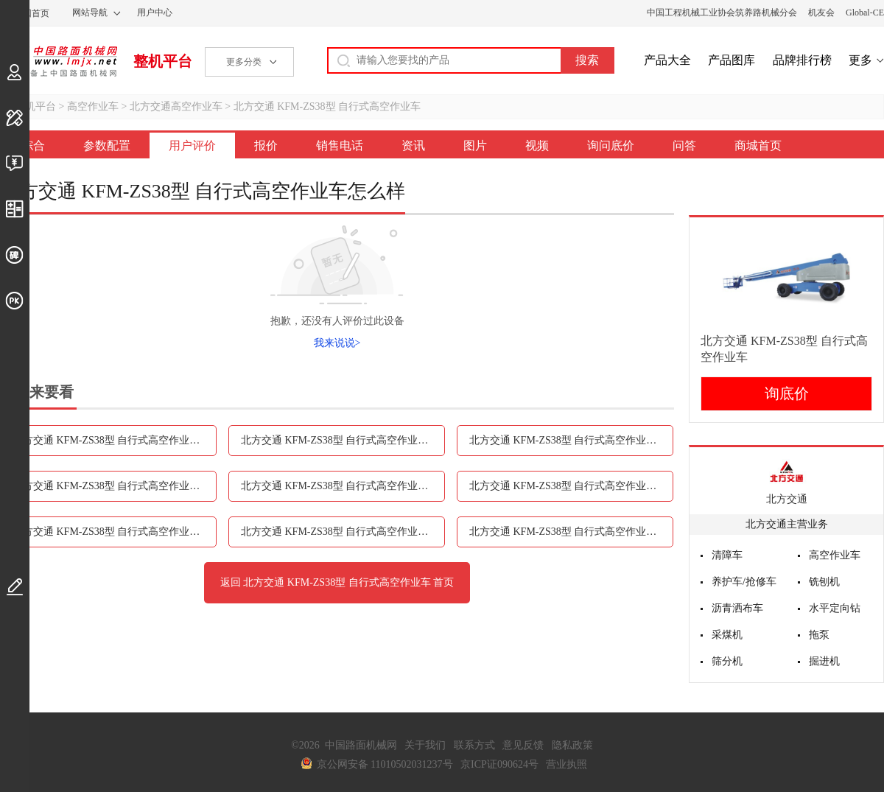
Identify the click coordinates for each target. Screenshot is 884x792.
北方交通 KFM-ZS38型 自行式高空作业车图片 (571, 485)
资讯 (413, 145)
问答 (684, 145)
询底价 (787, 393)
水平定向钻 (834, 608)
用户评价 (192, 145)
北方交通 (786, 499)
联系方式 (474, 745)
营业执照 (566, 764)
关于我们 (425, 745)
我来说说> (337, 342)
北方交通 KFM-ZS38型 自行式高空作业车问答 (571, 531)
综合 (33, 145)
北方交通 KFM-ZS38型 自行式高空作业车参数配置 (115, 440)
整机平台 (162, 61)
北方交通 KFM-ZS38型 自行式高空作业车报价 (571, 440)
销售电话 (339, 145)
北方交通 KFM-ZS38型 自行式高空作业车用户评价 (343, 440)
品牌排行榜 (802, 60)
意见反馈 (523, 745)
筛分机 (727, 661)
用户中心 (154, 12)
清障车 (727, 555)
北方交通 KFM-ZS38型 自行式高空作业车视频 (115, 531)
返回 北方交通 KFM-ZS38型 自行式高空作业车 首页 (337, 582)
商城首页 (758, 145)
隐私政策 (572, 745)
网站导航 (90, 12)
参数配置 (106, 145)
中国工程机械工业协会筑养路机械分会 (722, 12)
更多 (860, 60)
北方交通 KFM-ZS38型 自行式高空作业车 (327, 106)
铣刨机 (824, 581)
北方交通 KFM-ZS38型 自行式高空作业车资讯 (343, 485)
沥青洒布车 (737, 608)
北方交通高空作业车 (176, 106)
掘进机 (824, 661)
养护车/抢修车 (744, 581)
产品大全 (667, 60)
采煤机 (727, 634)
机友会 (821, 12)
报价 (266, 145)
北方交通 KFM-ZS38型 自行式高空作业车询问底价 (343, 531)
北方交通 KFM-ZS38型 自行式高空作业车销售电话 (115, 485)
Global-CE (865, 12)
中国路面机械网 (58, 61)
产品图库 (731, 60)
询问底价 (610, 145)
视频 (537, 145)
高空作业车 (93, 106)
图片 (475, 145)
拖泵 (819, 634)
